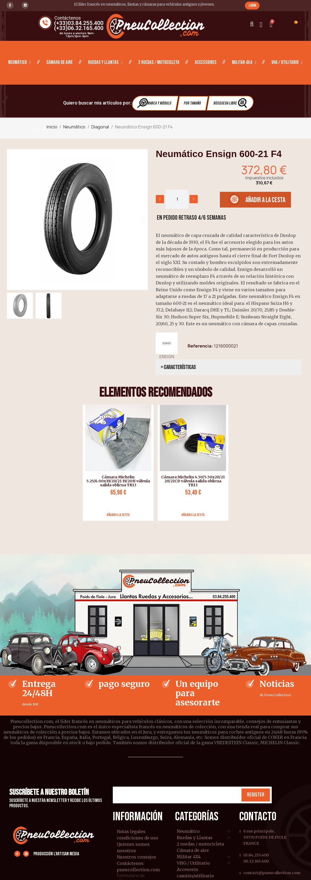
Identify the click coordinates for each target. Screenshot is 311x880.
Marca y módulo (154, 103)
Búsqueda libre (230, 103)
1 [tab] (155, 524)
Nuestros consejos (136, 857)
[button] (252, 5)
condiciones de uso (137, 837)
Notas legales (131, 831)
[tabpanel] (116, 463)
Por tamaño (192, 103)
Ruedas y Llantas (105, 62)
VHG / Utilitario (287, 62)
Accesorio (187, 869)
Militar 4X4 (244, 62)
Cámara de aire (59, 62)
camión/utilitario (195, 876)
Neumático (19, 62)
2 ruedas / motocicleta (158, 62)
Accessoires (206, 62)
